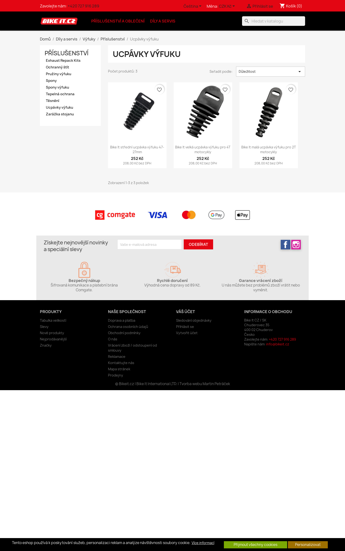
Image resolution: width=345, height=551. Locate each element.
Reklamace (116, 356)
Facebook (285, 244)
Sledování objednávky (193, 320)
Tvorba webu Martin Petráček (204, 383)
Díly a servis (162, 21)
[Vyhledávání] (273, 21)
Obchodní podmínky (124, 333)
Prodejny (115, 375)
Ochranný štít (57, 67)
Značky (46, 345)
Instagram (296, 244)
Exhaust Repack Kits (63, 60)
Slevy (44, 326)
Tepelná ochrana (60, 94)
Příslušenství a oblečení (118, 21)
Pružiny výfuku (58, 74)
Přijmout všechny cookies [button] (255, 544)
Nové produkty (52, 333)
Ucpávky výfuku (59, 107)
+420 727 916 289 (83, 6)
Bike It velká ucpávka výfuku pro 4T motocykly (203, 149)
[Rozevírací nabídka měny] (228, 6)
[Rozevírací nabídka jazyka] (193, 6)
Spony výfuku (57, 87)
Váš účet (185, 311)
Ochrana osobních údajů (128, 326)
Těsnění (52, 100)
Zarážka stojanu (60, 114)
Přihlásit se (185, 326)
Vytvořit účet (187, 333)
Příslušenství (66, 53)
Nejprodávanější (53, 339)
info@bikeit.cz (277, 344)
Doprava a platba (121, 320)
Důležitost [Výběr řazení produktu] (270, 71)
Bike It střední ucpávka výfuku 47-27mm (137, 149)
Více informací (203, 543)
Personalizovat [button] (308, 544)
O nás (112, 339)
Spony (51, 80)
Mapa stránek (119, 369)
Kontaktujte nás (121, 362)
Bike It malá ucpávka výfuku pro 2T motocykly (268, 149)
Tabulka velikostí (53, 320)
